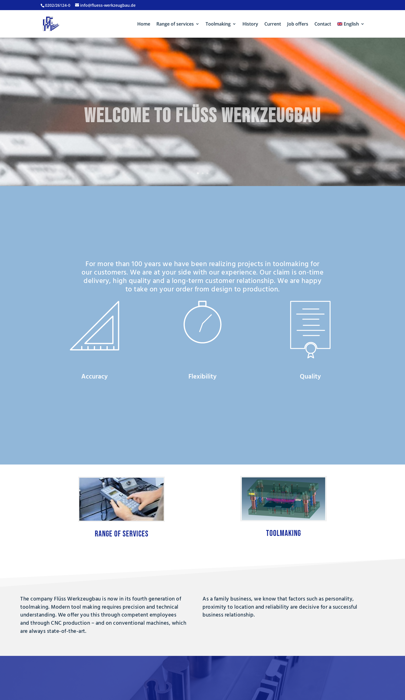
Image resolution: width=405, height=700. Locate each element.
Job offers (297, 24)
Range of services (175, 24)
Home (143, 24)
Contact (322, 24)
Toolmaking (218, 24)
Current (272, 24)
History (250, 24)
